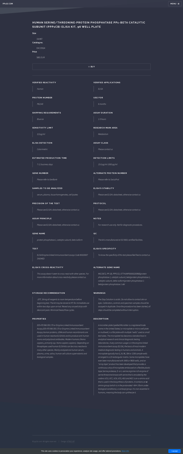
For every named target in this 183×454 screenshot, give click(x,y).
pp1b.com (8, 4)
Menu (173, 4)
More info (125, 451)
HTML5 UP (71, 441)
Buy (93, 67)
